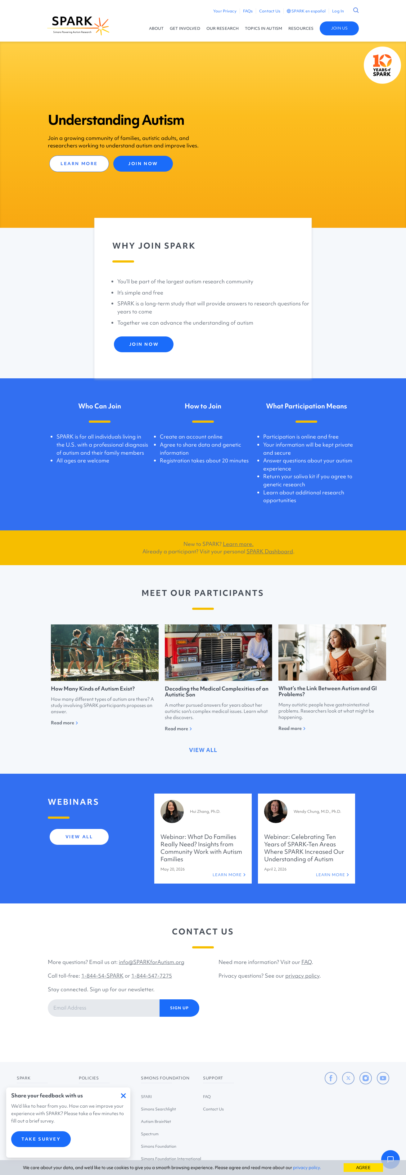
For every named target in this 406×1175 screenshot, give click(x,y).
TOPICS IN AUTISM (263, 28)
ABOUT (156, 28)
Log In (338, 11)
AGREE (363, 1167)
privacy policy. (307, 1167)
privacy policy (302, 975)
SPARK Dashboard (269, 551)
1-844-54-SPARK (102, 975)
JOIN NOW (143, 163)
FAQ (306, 962)
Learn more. (238, 543)
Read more (64, 723)
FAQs (248, 11)
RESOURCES (301, 28)
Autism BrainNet (156, 1121)
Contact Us (269, 11)
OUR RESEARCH (222, 28)
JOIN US (339, 28)
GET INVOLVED (185, 28)
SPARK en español (306, 11)
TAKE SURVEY (41, 1139)
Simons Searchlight (158, 1109)
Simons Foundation (158, 1146)
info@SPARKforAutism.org (151, 962)
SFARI (146, 1096)
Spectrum (150, 1134)
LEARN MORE (79, 163)
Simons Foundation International (171, 1158)
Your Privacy (224, 11)
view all (203, 750)
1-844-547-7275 (151, 975)
